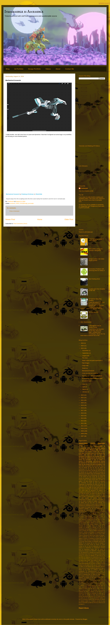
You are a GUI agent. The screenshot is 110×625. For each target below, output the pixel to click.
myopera (87, 504)
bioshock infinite (90, 491)
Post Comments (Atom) (20, 223)
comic (93, 493)
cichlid (93, 478)
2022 (82, 397)
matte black (100, 585)
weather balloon (99, 597)
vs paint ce (89, 507)
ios (79, 501)
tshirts (99, 596)
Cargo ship (85, 365)
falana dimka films (93, 479)
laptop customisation (99, 501)
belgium (101, 490)
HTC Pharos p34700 (98, 536)
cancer (87, 493)
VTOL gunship (94, 558)
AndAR (92, 513)
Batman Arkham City (84, 475)
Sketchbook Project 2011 (90, 549)
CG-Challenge (99, 469)
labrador (96, 583)
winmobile (85, 602)
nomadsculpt (23, 203)
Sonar (101, 549)
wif (90, 485)
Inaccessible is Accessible (23, 11)
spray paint (81, 594)
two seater (81, 507)
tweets (82, 597)
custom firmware (95, 495)
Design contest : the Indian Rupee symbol (96, 259)
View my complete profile (86, 191)
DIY (100, 450)
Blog (8, 69)
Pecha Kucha (89, 544)
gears (97, 496)
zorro (80, 466)
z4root (100, 602)
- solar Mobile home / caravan (93, 510)
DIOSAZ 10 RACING (91, 527)
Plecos (97, 544)
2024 (82, 348)
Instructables (88, 466)
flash (80, 464)
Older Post (69, 219)
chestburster (82, 571)
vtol (102, 507)
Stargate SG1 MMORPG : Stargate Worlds (95, 550)
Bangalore (82, 456)
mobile (90, 472)
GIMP (89, 487)
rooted (88, 590)
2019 (82, 405)
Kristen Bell (98, 538)
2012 (82, 423)
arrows (80, 478)
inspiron (101, 582)
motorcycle (90, 453)
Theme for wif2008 (89, 555)
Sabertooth (95, 546)
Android (93, 448)
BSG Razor (91, 519)
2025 (82, 345)
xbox (90, 602)
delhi (84, 496)
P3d (96, 543)
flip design (87, 464)
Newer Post (10, 219)
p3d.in (101, 504)
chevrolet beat (101, 470)
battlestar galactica (95, 568)
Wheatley (87, 565)
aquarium (90, 456)
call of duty (100, 491)
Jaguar (80, 538)
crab (98, 493)
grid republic (85, 498)
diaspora (93, 572)
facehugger (91, 496)
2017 (82, 410)
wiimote (103, 599)
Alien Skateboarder (86, 322)
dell (102, 463)
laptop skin (84, 502)
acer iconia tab (93, 476)
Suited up (85, 368)
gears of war (92, 579)
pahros (80, 588)
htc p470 (101, 580)
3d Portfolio (18, 69)
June (84, 384)
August (84, 355)
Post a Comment (14, 211)
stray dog (95, 594)
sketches (89, 455)
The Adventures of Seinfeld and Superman (90, 552)
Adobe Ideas (90, 473)
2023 (82, 395)
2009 (82, 431)
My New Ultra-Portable (85, 541)
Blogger (85, 619)
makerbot (102, 481)
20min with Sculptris (94, 511)
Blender (101, 443)
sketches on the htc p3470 (96, 591)
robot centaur (100, 588)
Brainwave (95, 475)
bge (102, 568)
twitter (101, 459)
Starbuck (81, 550)
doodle (85, 467)
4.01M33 (86, 513)
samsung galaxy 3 (97, 464)
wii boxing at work (86, 599)
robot (103, 456)
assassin (12, 203)
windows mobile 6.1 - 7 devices (88, 601)
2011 (82, 426)
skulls (96, 484)
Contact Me (69, 69)
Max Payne (82, 488)
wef (79, 599)
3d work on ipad (86, 381)
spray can (101, 593)
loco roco (92, 502)
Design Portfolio (34, 69)
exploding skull (86, 574)
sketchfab (83, 443)
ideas (96, 481)
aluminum (93, 490)
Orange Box (90, 543)
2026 (82, 343)
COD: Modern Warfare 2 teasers (97, 521)
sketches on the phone (84, 593)
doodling (99, 572)
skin (96, 467)
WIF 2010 (101, 560)
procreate (31, 203)
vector (85, 485)
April (83, 387)
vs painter (96, 507)
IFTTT (86, 446)
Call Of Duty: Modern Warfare (87, 522)
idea (97, 582)
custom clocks (84, 495)
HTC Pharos (90, 450)
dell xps (87, 572)
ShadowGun (88, 547)
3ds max (90, 469)
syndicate (96, 505)
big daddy (87, 569)
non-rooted (95, 504)
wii (92, 508)
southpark (94, 593)
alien (82, 453)
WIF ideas (81, 561)
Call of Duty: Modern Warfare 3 (91, 524)
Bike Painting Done (94, 279)
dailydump (81, 572)
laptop (90, 501)
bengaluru (81, 491)
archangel (86, 568)
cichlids (99, 478)
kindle (84, 501)
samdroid (81, 505)
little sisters (102, 583)
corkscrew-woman (92, 571)
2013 (82, 421)
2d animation (97, 485)
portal (101, 472)
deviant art (83, 472)
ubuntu (81, 461)
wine (99, 601)
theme (101, 484)
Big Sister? (98, 519)
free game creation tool (97, 577)
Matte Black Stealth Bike (99, 540)
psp (91, 467)
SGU (90, 546)
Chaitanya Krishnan (27, 194)
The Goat (84, 358)
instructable (100, 499)
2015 (82, 415)
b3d (94, 470)
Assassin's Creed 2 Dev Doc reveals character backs (91, 514)
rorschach (95, 590)
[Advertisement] (92, 112)
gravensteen (100, 579)
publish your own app (89, 588)
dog (80, 467)
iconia (92, 582)
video (92, 597)
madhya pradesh (91, 585)
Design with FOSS (87, 530)
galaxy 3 (81, 481)
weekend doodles (84, 508)
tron (102, 505)
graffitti (103, 496)
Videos (48, 69)
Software (89, 488)
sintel (87, 591)
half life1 (81, 580)
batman (83, 463)
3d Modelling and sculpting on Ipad (92, 378)
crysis (103, 493)
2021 (82, 400)
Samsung (81, 470)
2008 (82, 433)
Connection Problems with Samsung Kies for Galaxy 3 (97, 269)
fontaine (87, 577)
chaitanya (87, 478)
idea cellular (89, 481)
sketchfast (89, 484)
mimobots (83, 482)
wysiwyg (81, 510)
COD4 (86, 521)
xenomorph (82, 469)
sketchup (100, 458)
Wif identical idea (89, 566)
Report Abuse (84, 608)
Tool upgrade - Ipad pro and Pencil (92, 376)
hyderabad (81, 582)
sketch (81, 455)
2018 (82, 408)
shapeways (82, 484)
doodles (97, 456)
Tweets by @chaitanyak (86, 232)
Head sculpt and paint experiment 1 (92, 360)
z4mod (95, 602)
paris (96, 482)
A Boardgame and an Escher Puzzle (95, 326)
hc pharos (87, 580)
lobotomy (83, 585)
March (84, 389)
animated (88, 459)
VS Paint (102, 451)
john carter (89, 583)
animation (88, 470)
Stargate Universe (98, 488)
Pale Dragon (85, 363)
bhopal (80, 569)
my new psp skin (93, 312)
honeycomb (82, 499)
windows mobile (92, 451)
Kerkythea (91, 538)
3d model (99, 453)
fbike (102, 479)
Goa (96, 533)
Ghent (91, 533)
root (102, 482)
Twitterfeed (88, 557)
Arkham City (100, 513)
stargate (89, 594)
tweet (104, 596)
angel (101, 476)
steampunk (82, 473)
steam (80, 459)
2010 (82, 428)
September (85, 353)
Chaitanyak (84, 188)
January (84, 392)
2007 (82, 436)
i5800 (87, 582)
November (85, 350)
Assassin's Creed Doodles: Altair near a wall (91, 516)
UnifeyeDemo (96, 557)
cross (101, 571)
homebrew (94, 580)
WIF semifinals (90, 561)
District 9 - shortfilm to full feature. (86, 532)
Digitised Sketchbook (98, 530)
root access (82, 590)
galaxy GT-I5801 (83, 579)
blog (102, 466)
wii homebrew (96, 599)
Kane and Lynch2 (98, 487)
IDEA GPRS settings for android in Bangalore (96, 249)
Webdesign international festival (95, 461)
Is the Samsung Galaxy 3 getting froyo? (96, 239)
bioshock (96, 466)
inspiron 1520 (91, 499)
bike (89, 463)
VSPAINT (81, 451)
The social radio (83, 490)
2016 (82, 413)
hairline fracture (97, 498)
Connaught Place (90, 525)
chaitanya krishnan (98, 569)
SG (85, 546)
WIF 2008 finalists (92, 560)
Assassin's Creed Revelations (86, 518)
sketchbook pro (91, 458)
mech (17, 203)
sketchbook (89, 505)
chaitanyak (95, 463)
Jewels (85, 538)
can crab (81, 493)
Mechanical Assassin (13, 194)
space (101, 467)
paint (90, 482)
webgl (82, 458)
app (95, 459)
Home (39, 219)
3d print (99, 455)
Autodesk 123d (99, 473)
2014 (82, 418)
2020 (82, 403)
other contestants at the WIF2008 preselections (91, 587)
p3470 (96, 472)
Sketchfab (39, 194)
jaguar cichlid (82, 583)
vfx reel (87, 597)
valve (80, 485)
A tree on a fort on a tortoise (90, 373)
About (58, 69)
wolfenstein (100, 508)
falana (94, 574)
